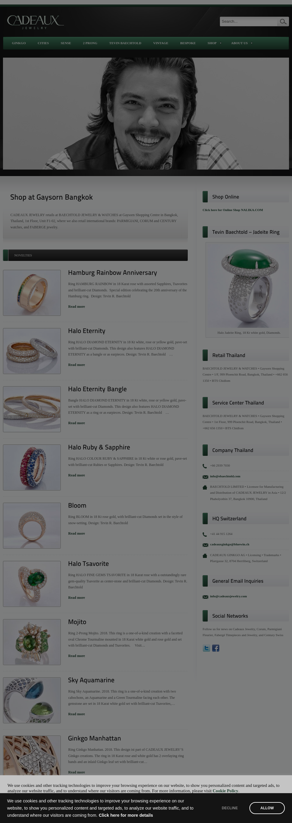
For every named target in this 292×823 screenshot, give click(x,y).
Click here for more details (126, 815)
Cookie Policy (225, 790)
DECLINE (230, 808)
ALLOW (267, 808)
